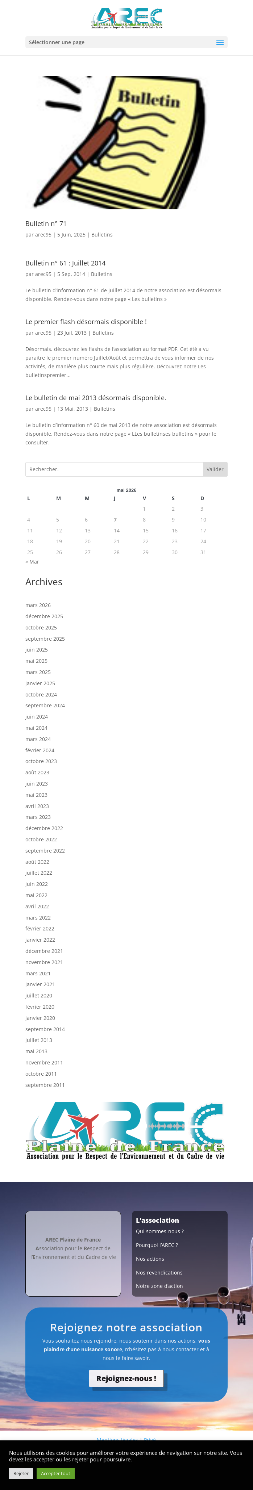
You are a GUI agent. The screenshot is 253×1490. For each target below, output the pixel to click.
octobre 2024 (41, 694)
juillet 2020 (38, 995)
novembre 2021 (44, 962)
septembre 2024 (45, 705)
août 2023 (37, 772)
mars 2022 (38, 917)
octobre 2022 (41, 839)
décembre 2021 (44, 950)
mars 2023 (38, 816)
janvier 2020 (40, 1017)
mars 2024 (38, 739)
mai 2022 (36, 895)
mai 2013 (36, 1051)
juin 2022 (36, 883)
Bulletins (102, 234)
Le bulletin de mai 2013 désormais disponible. (95, 397)
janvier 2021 (40, 984)
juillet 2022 (38, 872)
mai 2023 (36, 794)
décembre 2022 (44, 828)
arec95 (43, 234)
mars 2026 (38, 605)
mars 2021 (38, 973)
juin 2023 (36, 783)
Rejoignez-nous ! (126, 1378)
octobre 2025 (41, 627)
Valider (215, 469)
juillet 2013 (38, 1040)
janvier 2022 (40, 939)
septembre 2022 (45, 850)
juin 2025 (36, 649)
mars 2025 (38, 672)
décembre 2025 (44, 616)
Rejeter (21, 1473)
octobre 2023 (41, 761)
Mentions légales (117, 1439)
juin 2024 (36, 716)
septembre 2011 (45, 1084)
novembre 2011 (44, 1062)
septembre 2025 (45, 638)
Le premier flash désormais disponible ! (86, 321)
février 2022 (39, 928)
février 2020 (39, 1006)
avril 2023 (37, 806)
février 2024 (39, 750)
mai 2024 (36, 727)
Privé (150, 1439)
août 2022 (37, 861)
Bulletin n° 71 (46, 223)
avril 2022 (37, 906)
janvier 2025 (40, 683)
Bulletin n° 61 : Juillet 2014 (65, 263)
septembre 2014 (45, 1029)
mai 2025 (36, 660)
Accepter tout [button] (55, 1473)
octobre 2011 (41, 1073)
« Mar (32, 561)
